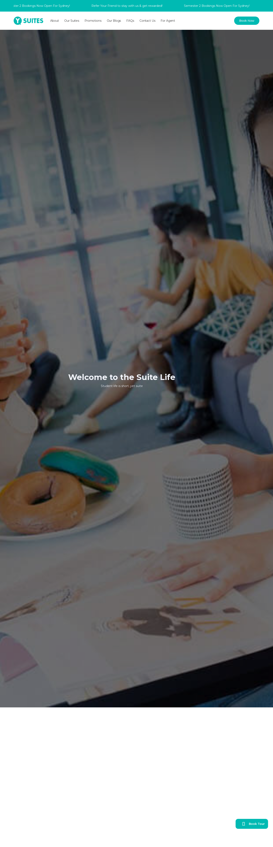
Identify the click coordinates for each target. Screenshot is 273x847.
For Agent (168, 21)
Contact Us (147, 21)
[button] (54, 21)
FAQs (130, 21)
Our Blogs (114, 21)
